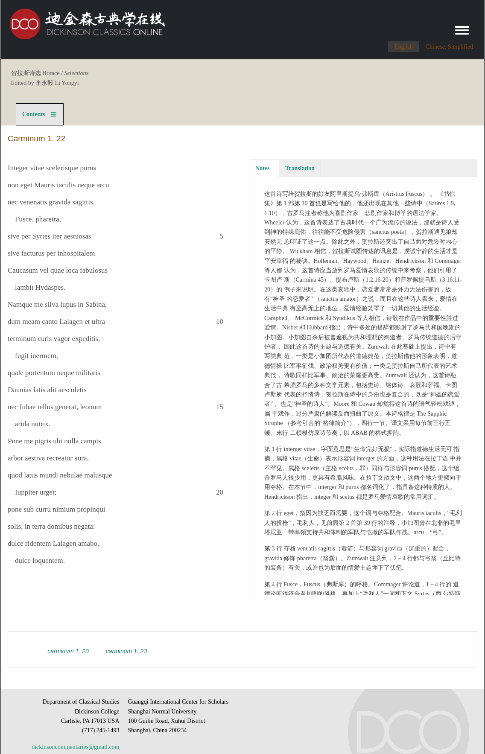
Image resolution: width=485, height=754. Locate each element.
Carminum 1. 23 (126, 651)
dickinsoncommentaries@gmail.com (75, 747)
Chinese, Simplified (449, 47)
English (403, 47)
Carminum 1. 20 (67, 651)
